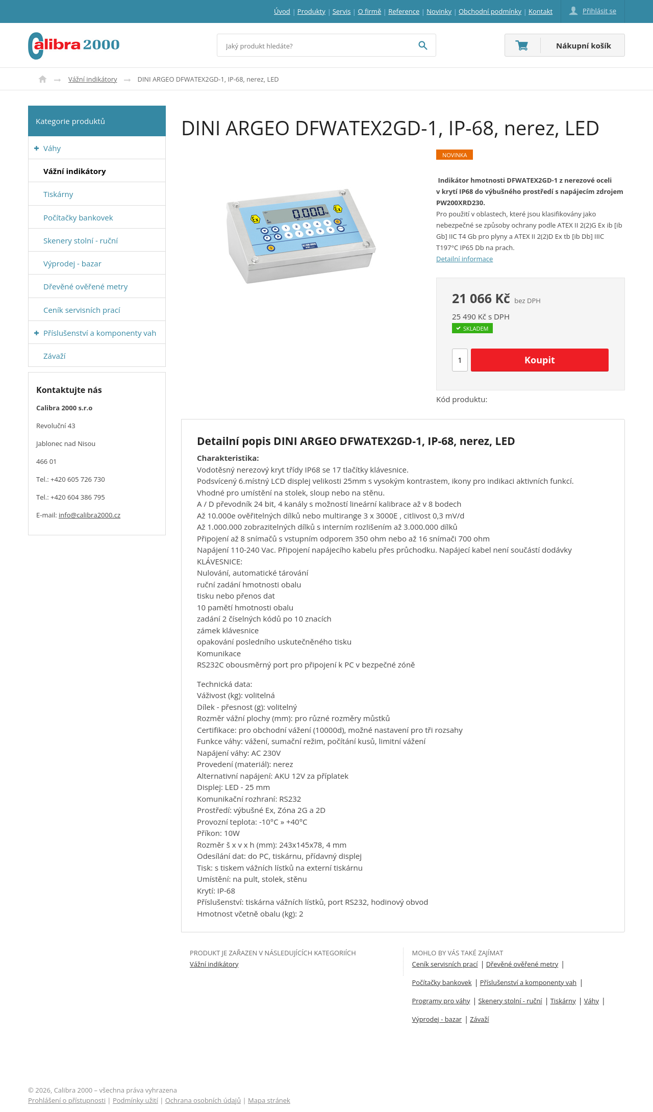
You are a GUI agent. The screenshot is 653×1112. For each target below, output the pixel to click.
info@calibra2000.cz (89, 515)
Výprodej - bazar (437, 1019)
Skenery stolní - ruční (510, 1000)
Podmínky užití (135, 1100)
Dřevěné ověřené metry (522, 964)
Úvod (42, 79)
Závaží (479, 1019)
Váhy (591, 1000)
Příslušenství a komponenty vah (528, 982)
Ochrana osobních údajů (203, 1100)
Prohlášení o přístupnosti (67, 1100)
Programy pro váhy (441, 1000)
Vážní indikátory (92, 79)
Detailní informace (464, 258)
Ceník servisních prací (445, 964)
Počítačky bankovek (442, 982)
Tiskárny (563, 1000)
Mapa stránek (269, 1100)
